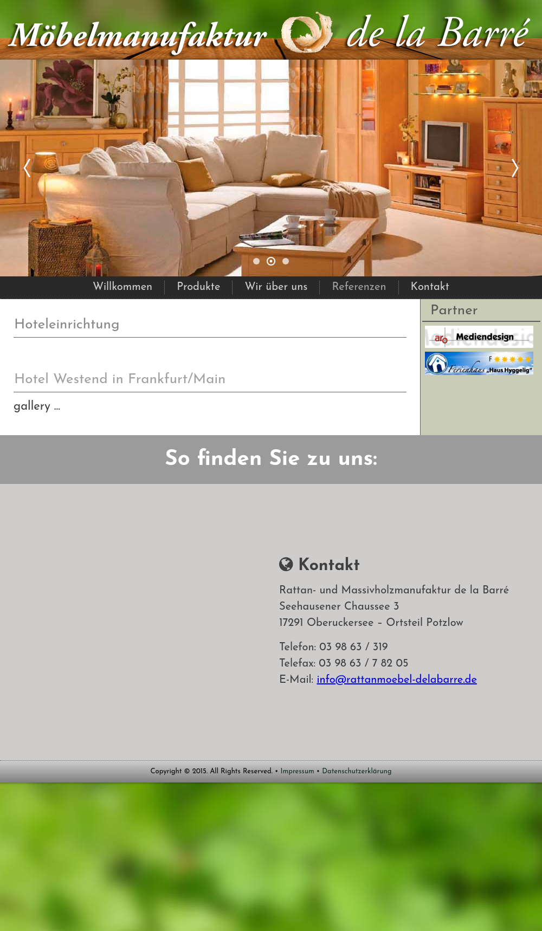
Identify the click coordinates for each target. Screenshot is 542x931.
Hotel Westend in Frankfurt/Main (119, 379)
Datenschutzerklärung (356, 771)
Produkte (198, 287)
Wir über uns (275, 287)
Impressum (297, 771)
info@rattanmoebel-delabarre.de (396, 680)
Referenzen (359, 287)
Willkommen (122, 287)
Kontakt (430, 287)
